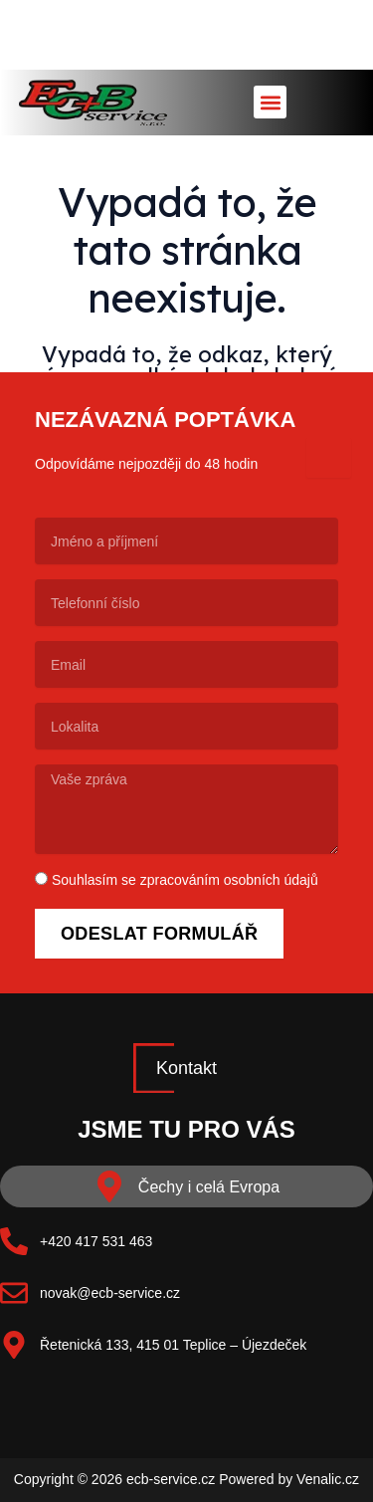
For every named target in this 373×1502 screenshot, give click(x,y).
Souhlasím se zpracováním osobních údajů (185, 880)
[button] (270, 102)
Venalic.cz (327, 1479)
